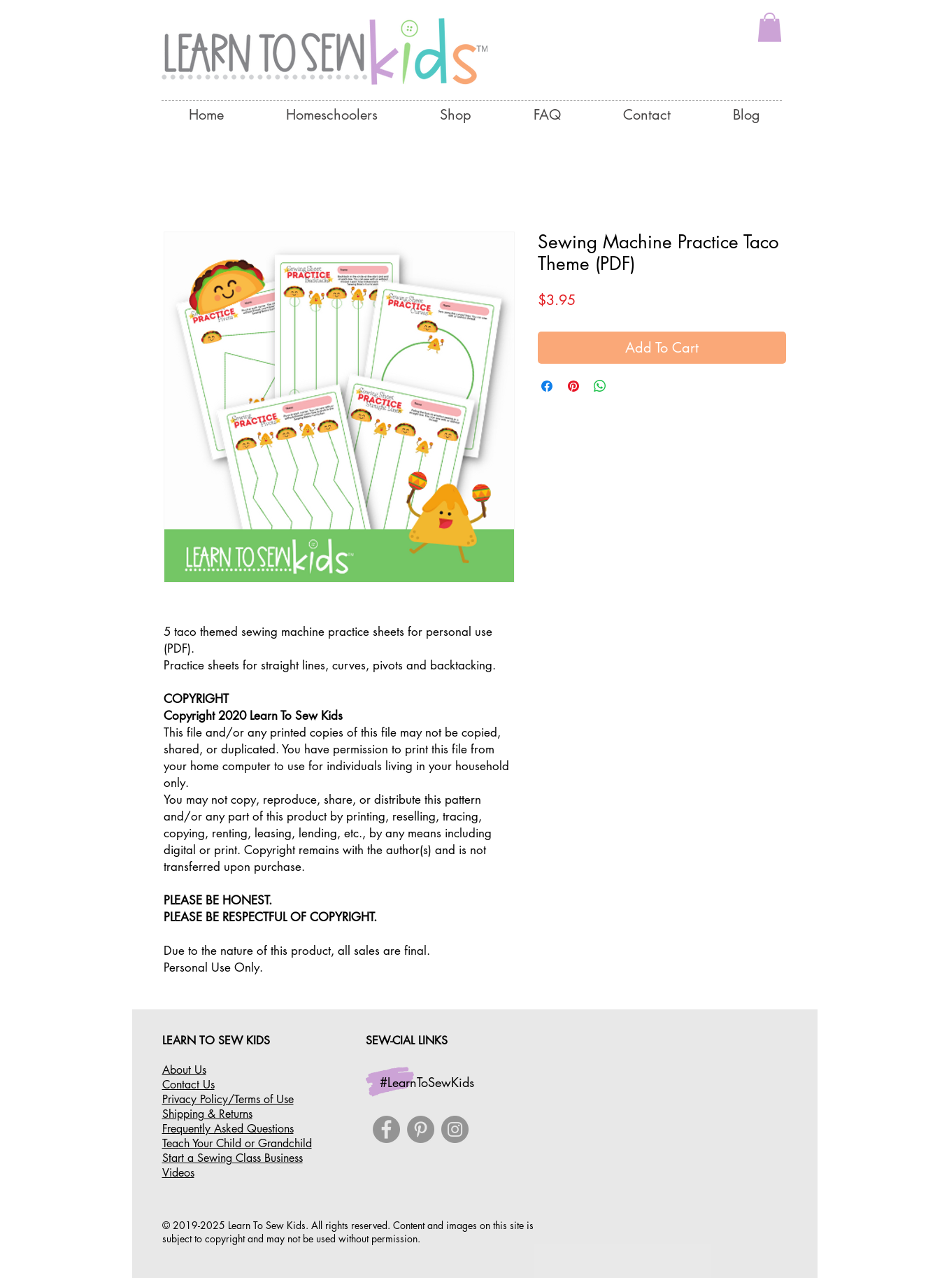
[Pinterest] (420, 1129)
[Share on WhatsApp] (600, 386)
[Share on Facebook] (546, 386)
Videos (178, 1172)
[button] (769, 27)
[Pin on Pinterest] (573, 386)
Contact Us (188, 1084)
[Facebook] (386, 1129)
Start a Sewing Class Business (232, 1158)
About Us (184, 1070)
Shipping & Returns (207, 1114)
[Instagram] (455, 1129)
